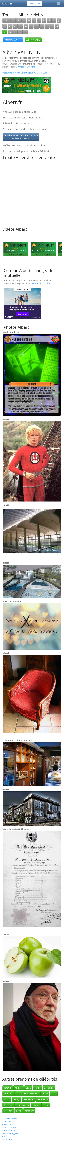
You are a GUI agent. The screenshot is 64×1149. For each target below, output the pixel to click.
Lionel (45, 1093)
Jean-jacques (23, 1105)
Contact (6, 1136)
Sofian (37, 1087)
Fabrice (35, 1105)
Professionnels (9, 1127)
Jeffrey (16, 1099)
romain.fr (29, 1110)
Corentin (8, 1110)
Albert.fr (7, 3)
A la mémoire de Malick (27, 1093)
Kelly (54, 1093)
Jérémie (7, 1087)
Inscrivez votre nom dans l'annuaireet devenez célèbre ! (21, 137)
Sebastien (48, 1087)
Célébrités (34, 3)
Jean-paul (8, 1105)
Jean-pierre (42, 1099)
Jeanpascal (28, 1099)
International (8, 1130)
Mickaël (18, 1087)
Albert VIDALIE (33, 39)
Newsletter (7, 1139)
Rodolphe (8, 1093)
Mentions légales (10, 1133)
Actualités (6, 1121)
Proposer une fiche (26, 66)
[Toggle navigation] (58, 3)
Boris (18, 1110)
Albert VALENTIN (13, 39)
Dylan (45, 1105)
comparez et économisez (39, 283)
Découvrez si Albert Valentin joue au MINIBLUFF (24, 72)
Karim (7, 1099)
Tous (6, 20)
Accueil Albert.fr (9, 1118)
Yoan (28, 1087)
